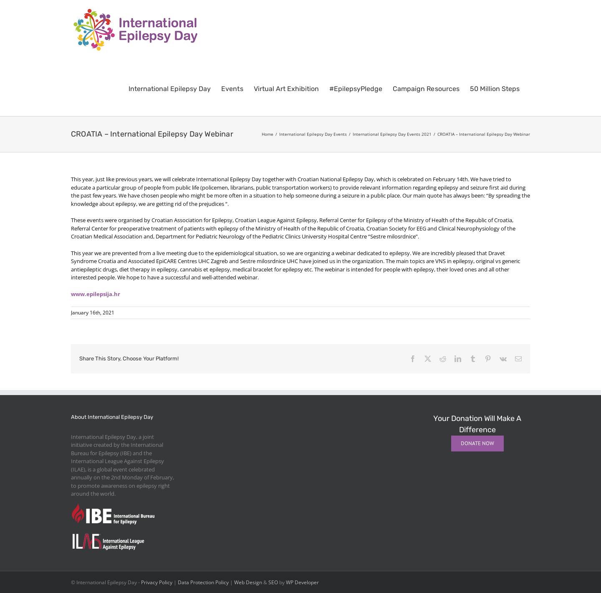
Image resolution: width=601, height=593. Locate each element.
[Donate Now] (477, 443)
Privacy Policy (156, 582)
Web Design (248, 582)
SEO (273, 582)
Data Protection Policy (203, 582)
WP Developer (302, 582)
